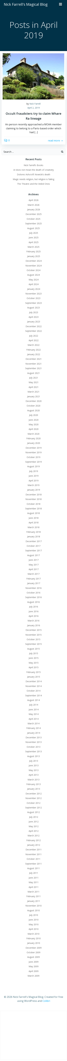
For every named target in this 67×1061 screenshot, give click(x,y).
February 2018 (33, 531)
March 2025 (33, 246)
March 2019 (33, 485)
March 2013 (33, 779)
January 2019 (33, 489)
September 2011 (33, 863)
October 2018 (33, 503)
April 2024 (34, 284)
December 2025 (34, 214)
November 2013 (33, 742)
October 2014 (33, 690)
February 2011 (33, 896)
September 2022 (33, 330)
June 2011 (34, 877)
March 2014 (33, 723)
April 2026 (34, 200)
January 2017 (33, 583)
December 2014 (34, 681)
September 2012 (33, 807)
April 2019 (34, 480)
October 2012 (33, 802)
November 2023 (33, 293)
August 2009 (33, 957)
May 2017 (34, 564)
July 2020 (33, 415)
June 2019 (34, 475)
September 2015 (33, 644)
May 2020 (34, 424)
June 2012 (34, 821)
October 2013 (33, 746)
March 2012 (33, 835)
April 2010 (34, 929)
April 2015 (34, 667)
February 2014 (33, 728)
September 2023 (33, 302)
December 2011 (34, 849)
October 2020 (33, 405)
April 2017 (34, 569)
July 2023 (33, 312)
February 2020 (33, 438)
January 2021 (33, 396)
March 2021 (33, 391)
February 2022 (33, 349)
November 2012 (33, 798)
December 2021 (34, 358)
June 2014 (34, 709)
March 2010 (33, 933)
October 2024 (33, 270)
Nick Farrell (35, 103)
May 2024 (34, 279)
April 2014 (34, 718)
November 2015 (33, 634)
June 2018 (34, 517)
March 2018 (33, 527)
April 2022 (34, 340)
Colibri (46, 1001)
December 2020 (34, 401)
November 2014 (33, 686)
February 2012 (33, 840)
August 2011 (33, 868)
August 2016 (33, 602)
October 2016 (33, 592)
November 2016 (33, 588)
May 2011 (34, 882)
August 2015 (33, 648)
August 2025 (33, 228)
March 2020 (33, 433)
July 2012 (33, 816)
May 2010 (34, 924)
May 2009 (34, 966)
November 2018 (33, 499)
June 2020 (34, 419)
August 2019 (33, 466)
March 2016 (33, 620)
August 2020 (33, 410)
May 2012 (34, 826)
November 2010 (33, 905)
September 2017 (33, 550)
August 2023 (33, 307)
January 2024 (33, 289)
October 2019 (33, 457)
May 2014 (34, 714)
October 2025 (33, 218)
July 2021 (33, 377)
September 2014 (33, 695)
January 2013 (33, 788)
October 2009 (33, 952)
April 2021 (34, 387)
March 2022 (33, 344)
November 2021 (33, 363)
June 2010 (34, 919)
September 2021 (33, 368)
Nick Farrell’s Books (33, 165)
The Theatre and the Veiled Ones (33, 183)
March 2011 (33, 891)
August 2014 (33, 700)
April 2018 (34, 522)
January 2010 (33, 943)
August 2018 (33, 513)
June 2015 (34, 657)
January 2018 (33, 536)
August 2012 (33, 812)
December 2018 (34, 494)
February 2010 (33, 938)
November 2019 (33, 452)
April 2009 (34, 971)
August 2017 (33, 555)
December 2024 (34, 260)
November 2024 (33, 265)
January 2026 (33, 209)
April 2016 (34, 616)
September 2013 (33, 751)
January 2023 (33, 321)
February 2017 (33, 578)
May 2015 (34, 662)
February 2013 (33, 784)
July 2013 (33, 760)
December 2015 (34, 630)
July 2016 (33, 606)
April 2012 (34, 830)
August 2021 (33, 373)
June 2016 (34, 611)
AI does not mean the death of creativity (33, 169)
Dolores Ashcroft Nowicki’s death (33, 174)
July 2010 (33, 915)
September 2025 (33, 223)
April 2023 (34, 316)
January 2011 (33, 901)
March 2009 (33, 975)
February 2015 (33, 672)
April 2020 (34, 429)
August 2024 (33, 274)
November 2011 (33, 854)
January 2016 (33, 625)
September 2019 (33, 461)
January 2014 (33, 732)
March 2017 (33, 573)
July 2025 (33, 232)
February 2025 (33, 251)
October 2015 (33, 639)
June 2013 (34, 765)
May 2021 (34, 382)
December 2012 (34, 793)
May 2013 (34, 770)
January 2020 (33, 443)
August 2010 (33, 910)
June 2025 (34, 237)
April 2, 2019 (33, 107)
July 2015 (33, 653)
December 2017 (34, 541)
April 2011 (34, 887)
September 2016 (33, 597)
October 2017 (33, 545)
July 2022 (33, 335)
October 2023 (33, 298)
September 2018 (33, 508)
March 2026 (33, 204)
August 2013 (33, 756)
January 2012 (33, 844)
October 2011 (33, 858)
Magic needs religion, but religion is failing (33, 179)
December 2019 (34, 447)
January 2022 (33, 354)
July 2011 (33, 872)
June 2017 (34, 559)
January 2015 (33, 676)
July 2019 (33, 471)
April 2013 (34, 774)
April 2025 (34, 242)
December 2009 (34, 947)
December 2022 (34, 326)
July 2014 (33, 704)
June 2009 (34, 961)
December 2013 (34, 737)
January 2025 (33, 256)
